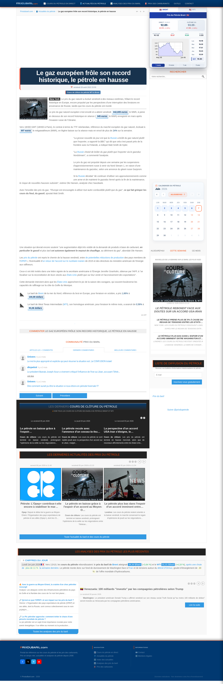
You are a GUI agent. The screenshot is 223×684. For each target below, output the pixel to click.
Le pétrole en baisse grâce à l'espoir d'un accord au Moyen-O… (83, 506)
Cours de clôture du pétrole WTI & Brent (83, 92)
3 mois (171, 65)
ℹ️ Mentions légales (143, 656)
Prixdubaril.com (26, 11)
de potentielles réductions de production (104, 257)
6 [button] (191, 208)
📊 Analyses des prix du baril (125, 3)
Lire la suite (194, 605)
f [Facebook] (22, 662)
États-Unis (72, 275)
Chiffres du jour (36, 560)
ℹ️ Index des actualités (103, 660)
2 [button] (164, 208)
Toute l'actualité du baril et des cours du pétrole (86, 537)
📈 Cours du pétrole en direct (59, 3)
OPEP (23, 261)
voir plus (30, 376)
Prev (140, 461)
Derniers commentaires (83, 350)
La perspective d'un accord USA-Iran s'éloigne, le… (121, 430)
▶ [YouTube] (39, 662)
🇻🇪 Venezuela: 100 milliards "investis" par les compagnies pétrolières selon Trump (131, 589)
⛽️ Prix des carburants (157, 3)
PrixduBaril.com (28, 677)
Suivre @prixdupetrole (178, 409)
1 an (184, 65)
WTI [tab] (192, 10)
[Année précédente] (157, 194)
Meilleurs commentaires (125, 350)
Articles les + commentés (41, 350)
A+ (137, 11)
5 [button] (185, 208)
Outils (177, 3)
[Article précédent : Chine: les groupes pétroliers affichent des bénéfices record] (36, 395)
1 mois (158, 65)
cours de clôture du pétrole (93, 406)
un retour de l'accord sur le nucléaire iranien (64, 261)
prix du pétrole (30, 257)
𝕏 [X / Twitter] (28, 662)
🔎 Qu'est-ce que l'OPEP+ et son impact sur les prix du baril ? (46, 600)
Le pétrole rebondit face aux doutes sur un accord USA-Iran (178, 310)
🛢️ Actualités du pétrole (93, 3)
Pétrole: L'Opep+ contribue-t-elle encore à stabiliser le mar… (41, 505)
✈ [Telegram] (34, 662)
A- (144, 11)
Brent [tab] (163, 10)
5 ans (198, 65)
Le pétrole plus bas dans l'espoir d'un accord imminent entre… (124, 505)
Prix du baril (158, 396)
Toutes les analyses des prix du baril (52, 631)
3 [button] (171, 208)
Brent (40, 293)
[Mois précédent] (163, 194)
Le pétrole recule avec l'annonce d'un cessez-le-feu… (81, 430)
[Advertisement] (83, 42)
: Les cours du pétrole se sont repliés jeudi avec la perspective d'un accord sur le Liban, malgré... (82, 440)
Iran (131, 568)
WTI (65, 304)
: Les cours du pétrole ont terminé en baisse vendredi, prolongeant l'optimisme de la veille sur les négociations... (40, 440)
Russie (113, 138)
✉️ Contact (140, 652)
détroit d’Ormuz (164, 568)
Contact (189, 3)
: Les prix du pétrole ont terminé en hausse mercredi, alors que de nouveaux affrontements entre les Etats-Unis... (124, 440)
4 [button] (178, 208)
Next (144, 461)
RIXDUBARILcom (34, 647)
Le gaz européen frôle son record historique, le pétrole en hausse (83, 76)
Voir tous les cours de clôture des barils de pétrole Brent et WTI (84, 411)
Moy (194, 59)
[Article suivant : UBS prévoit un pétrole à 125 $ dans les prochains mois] (69, 395)
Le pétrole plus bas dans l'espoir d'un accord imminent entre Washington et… (180, 337)
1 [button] (157, 208)
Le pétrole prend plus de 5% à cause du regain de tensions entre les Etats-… (180, 321)
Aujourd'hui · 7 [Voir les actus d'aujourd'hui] (178, 195)
